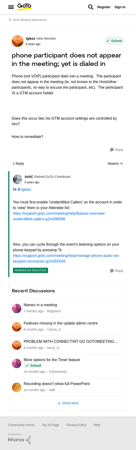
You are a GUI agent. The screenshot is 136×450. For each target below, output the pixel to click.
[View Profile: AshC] (17, 179)
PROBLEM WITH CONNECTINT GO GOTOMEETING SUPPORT (69, 341)
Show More (68, 403)
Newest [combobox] (115, 164)
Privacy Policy (76, 425)
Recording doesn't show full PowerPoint (57, 384)
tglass (26, 189)
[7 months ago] (34, 311)
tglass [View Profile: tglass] (30, 38)
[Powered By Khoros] (68, 438)
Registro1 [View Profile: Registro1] (54, 311)
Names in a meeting (40, 305)
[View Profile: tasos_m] (16, 345)
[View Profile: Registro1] (16, 308)
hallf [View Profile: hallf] (52, 390)
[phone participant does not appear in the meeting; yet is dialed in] (48, 182)
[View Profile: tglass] (17, 41)
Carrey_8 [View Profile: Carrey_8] (54, 329)
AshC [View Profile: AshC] (29, 177)
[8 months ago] (34, 329)
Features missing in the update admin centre (61, 323)
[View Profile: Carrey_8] (16, 327)
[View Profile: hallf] (16, 387)
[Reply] (116, 150)
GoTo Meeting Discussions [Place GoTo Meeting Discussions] (27, 20)
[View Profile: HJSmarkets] (16, 363)
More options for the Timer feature (52, 360)
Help (97, 425)
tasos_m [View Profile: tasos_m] (53, 348)
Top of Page (50, 425)
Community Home (21, 425)
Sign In (119, 7)
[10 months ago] (34, 371)
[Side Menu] (11, 7)
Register (103, 7)
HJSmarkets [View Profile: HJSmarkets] (58, 372)
